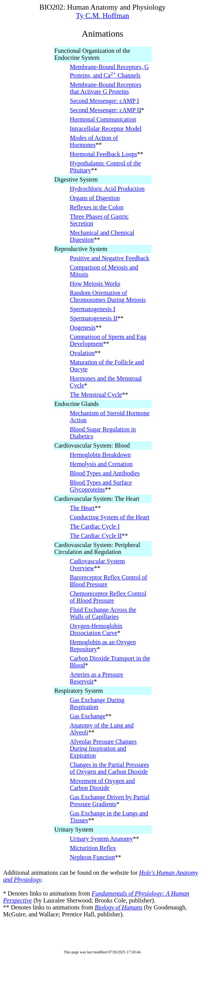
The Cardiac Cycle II (96, 535)
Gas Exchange (87, 716)
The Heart (82, 508)
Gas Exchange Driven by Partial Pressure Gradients (109, 800)
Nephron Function (92, 857)
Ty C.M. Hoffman (102, 16)
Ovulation (82, 353)
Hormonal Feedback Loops (103, 154)
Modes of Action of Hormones (94, 141)
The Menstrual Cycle (96, 394)
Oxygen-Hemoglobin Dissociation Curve (96, 629)
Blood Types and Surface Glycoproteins (101, 486)
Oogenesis (83, 327)
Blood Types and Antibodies (105, 473)
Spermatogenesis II (93, 318)
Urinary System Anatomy (101, 838)
